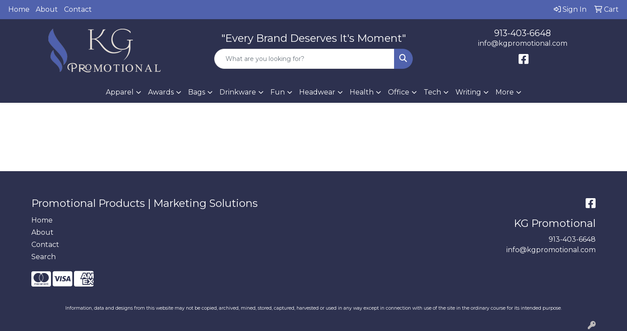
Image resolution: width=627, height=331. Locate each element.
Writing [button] (468, 92)
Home (19, 9)
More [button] (505, 92)
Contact (78, 9)
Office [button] (398, 92)
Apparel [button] (120, 92)
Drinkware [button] (237, 92)
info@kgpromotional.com (522, 43)
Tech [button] (432, 92)
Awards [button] (161, 92)
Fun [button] (277, 92)
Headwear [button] (317, 92)
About (47, 9)
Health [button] (362, 92)
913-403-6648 (522, 33)
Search (43, 257)
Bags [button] (196, 92)
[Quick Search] (304, 59)
